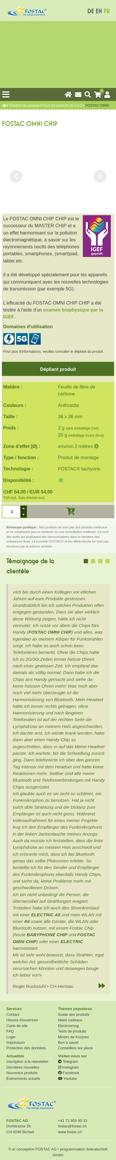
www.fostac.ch (70, 1132)
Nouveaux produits (22, 1073)
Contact (12, 1014)
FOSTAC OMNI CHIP (49, 632)
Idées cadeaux (70, 1020)
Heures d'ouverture (22, 1020)
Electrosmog (68, 1026)
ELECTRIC (72, 941)
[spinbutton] (11, 511)
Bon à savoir (68, 1042)
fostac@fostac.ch (72, 1126)
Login (11, 1037)
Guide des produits (73, 1014)
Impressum (15, 1042)
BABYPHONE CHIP (47, 934)
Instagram (68, 1067)
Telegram (68, 1061)
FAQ (10, 1031)
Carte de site (16, 1026)
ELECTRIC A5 (45, 914)
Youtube (67, 1078)
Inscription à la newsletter (27, 1061)
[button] (23, 509)
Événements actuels (23, 1078)
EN (99, 11)
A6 (27, 921)
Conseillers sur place (75, 1048)
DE (90, 11)
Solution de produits (24, 106)
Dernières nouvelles (22, 1067)
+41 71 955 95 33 (72, 1120)
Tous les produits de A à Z (62, 106)
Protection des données (26, 1048)
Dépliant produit (58, 369)
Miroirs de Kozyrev (73, 1037)
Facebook (68, 1073)
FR (107, 11)
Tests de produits (72, 1031)
